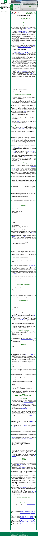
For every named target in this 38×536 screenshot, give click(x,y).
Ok (29, 6)
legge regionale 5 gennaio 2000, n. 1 (23, 31)
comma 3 (34, 45)
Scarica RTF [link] (13, 13)
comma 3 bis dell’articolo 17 (23, 487)
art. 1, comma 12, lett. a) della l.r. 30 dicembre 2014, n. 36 (27, 521)
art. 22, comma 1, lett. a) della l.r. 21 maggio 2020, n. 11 (27, 511)
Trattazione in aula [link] (18, 7)
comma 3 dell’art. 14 (20, 464)
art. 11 (26, 436)
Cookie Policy (15, 532)
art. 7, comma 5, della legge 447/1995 (23, 319)
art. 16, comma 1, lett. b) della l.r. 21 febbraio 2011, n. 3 (27, 516)
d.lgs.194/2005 (16, 453)
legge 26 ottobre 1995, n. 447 (29, 28)
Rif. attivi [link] (30, 12)
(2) (24, 156)
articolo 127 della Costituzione (31, 504)
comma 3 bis (13, 236)
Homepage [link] (17, 3)
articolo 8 (29, 150)
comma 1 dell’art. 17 (22, 467)
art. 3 (24, 46)
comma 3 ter (33, 232)
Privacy (19, 532)
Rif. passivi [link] (34, 12)
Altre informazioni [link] (33, 13)
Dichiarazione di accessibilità (24, 532)
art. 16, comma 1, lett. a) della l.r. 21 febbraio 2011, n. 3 (27, 514)
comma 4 (25, 111)
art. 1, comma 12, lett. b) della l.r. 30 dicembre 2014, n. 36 (27, 523)
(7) (24, 236)
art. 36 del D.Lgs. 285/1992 (29, 354)
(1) (27, 143)
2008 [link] (2, 8)
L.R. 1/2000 (17, 121)
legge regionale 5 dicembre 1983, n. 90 (17, 426)
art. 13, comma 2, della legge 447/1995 (27, 438)
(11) (20, 494)
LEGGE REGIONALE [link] (12, 7)
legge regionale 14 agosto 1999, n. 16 (28, 402)
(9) (33, 429)
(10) (15, 456)
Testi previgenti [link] (28, 13)
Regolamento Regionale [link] (4, 11)
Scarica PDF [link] (17, 12)
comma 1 (20, 153)
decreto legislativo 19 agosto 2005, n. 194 (17, 449)
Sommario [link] (27, 12)
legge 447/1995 (22, 53)
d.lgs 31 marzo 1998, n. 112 (27, 32)
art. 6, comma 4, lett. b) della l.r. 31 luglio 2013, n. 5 (27, 520)
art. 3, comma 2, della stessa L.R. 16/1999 (26, 415)
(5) (19, 208)
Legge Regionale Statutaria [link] (5, 7)
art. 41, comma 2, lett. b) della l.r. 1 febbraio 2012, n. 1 (27, 518)
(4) (16, 202)
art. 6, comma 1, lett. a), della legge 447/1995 (24, 47)
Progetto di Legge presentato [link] (15, 7)
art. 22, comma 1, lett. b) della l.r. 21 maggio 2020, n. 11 (27, 513)
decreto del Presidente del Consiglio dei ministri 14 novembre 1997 (25, 48)
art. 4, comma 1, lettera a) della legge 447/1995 (21, 71)
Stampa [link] (12, 12)
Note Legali (11, 532)
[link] (5, 4)
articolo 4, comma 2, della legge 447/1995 (27, 339)
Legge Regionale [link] (3, 6)
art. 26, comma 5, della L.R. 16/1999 (26, 408)
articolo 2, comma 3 (22, 128)
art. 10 (22, 421)
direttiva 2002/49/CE (31, 449)
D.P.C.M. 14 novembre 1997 (31, 73)
